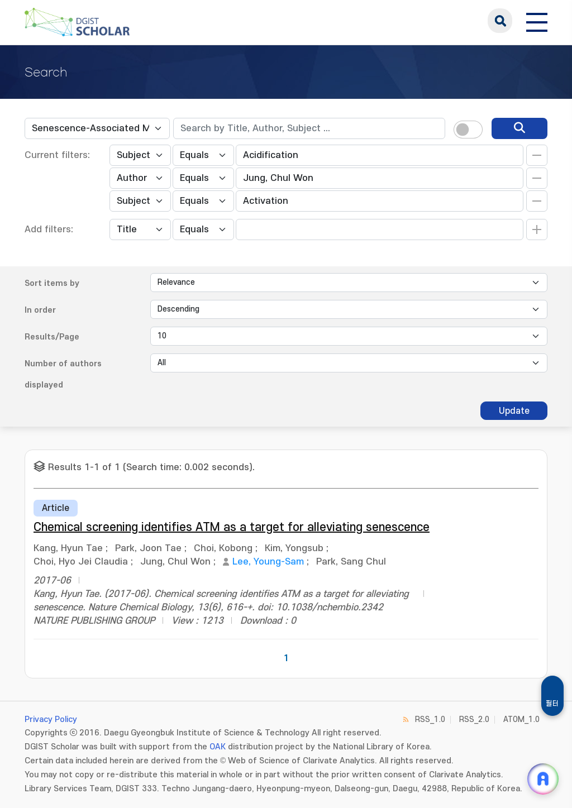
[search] (519, 128)
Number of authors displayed (63, 374)
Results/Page (52, 337)
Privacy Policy (51, 719)
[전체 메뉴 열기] (536, 20)
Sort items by (52, 283)
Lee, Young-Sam (268, 562)
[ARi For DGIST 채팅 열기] (543, 779)
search (500, 20)
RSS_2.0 (474, 719)
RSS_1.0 (430, 719)
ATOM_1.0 (521, 719)
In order (40, 310)
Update (514, 411)
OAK (217, 747)
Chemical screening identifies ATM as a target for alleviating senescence (232, 527)
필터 (552, 703)
